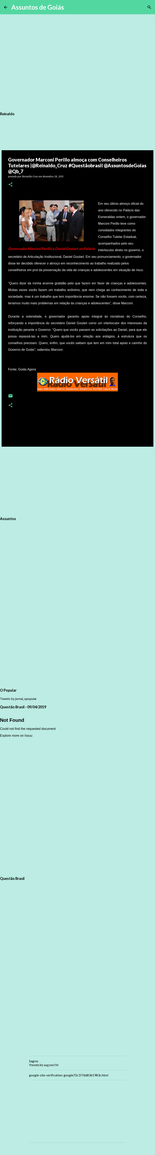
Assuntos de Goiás (37, 7)
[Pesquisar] (69, 7)
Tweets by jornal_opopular (18, 698)
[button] (10, 184)
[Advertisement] (77, 481)
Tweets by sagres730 (43, 1065)
